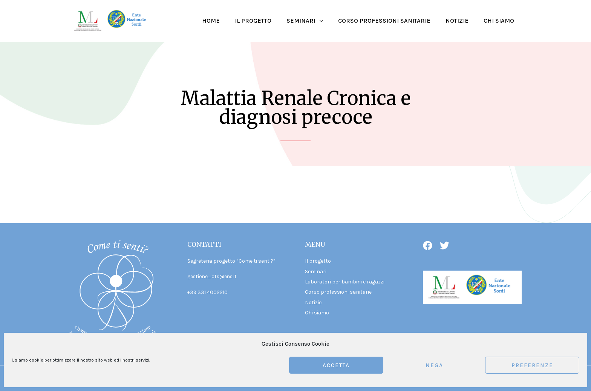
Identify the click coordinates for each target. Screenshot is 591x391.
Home (227, 20)
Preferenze (532, 365)
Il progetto (266, 20)
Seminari (311, 20)
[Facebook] (427, 245)
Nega (434, 365)
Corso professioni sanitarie (392, 20)
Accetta (336, 365)
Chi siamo (500, 20)
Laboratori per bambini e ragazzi (344, 282)
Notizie (461, 20)
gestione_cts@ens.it (213, 276)
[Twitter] (444, 245)
